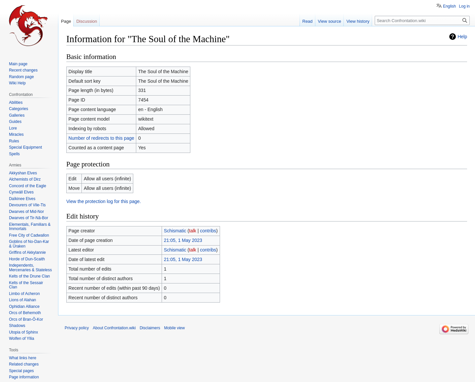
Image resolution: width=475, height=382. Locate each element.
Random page (21, 76)
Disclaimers (150, 328)
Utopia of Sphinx (23, 332)
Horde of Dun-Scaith (27, 259)
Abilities (15, 102)
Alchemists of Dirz (25, 179)
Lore (13, 128)
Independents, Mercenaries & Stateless (30, 267)
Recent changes (23, 70)
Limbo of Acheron (24, 293)
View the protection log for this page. (103, 201)
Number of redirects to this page (101, 138)
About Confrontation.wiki (114, 328)
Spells (14, 154)
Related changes (24, 364)
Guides (15, 121)
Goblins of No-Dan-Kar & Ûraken (29, 244)
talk (192, 230)
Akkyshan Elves (23, 173)
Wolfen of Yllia (21, 338)
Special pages (21, 370)
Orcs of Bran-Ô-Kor (26, 319)
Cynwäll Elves (21, 192)
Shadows (17, 325)
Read (307, 21)
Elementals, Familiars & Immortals (29, 226)
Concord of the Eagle (27, 186)
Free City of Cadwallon (29, 235)
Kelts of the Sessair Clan (26, 285)
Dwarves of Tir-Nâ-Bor (28, 218)
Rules (14, 141)
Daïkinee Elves (22, 198)
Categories (18, 108)
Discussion (86, 21)
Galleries (16, 115)
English (449, 6)
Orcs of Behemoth (25, 312)
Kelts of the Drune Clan (29, 276)
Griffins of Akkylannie (27, 252)
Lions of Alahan (22, 300)
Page (66, 21)
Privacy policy (77, 328)
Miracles (16, 134)
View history (357, 21)
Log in (464, 6)
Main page (18, 64)
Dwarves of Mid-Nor (26, 211)
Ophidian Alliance (24, 306)
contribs (208, 230)
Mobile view (174, 328)
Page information (24, 377)
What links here (22, 358)
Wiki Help (17, 83)
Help (462, 36)
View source (329, 21)
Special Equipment (25, 147)
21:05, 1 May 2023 (183, 240)
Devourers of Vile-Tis (27, 205)
